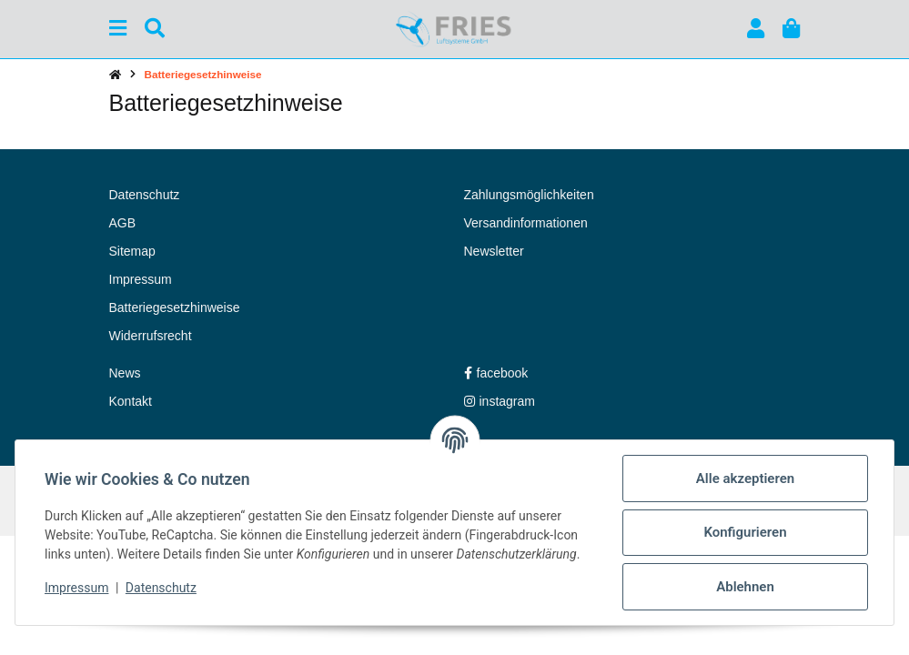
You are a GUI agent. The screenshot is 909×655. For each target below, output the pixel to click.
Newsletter (494, 251)
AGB (122, 223)
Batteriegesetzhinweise (174, 307)
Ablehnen (745, 587)
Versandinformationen (526, 223)
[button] (755, 29)
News (125, 373)
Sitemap (132, 251)
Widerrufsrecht (150, 335)
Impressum (76, 587)
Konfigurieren (744, 532)
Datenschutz (161, 587)
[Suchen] (155, 29)
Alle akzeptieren (745, 478)
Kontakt (130, 401)
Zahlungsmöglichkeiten (529, 194)
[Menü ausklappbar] (117, 29)
